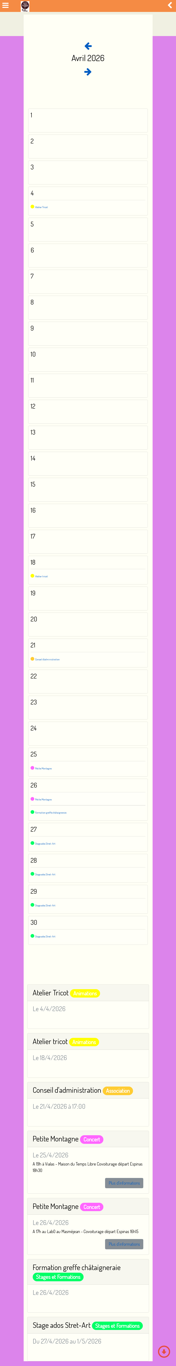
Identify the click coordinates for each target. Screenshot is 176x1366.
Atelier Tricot (41, 207)
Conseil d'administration (47, 659)
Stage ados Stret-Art (45, 843)
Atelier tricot (41, 576)
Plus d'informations (124, 1183)
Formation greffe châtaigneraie (50, 812)
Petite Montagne (43, 768)
